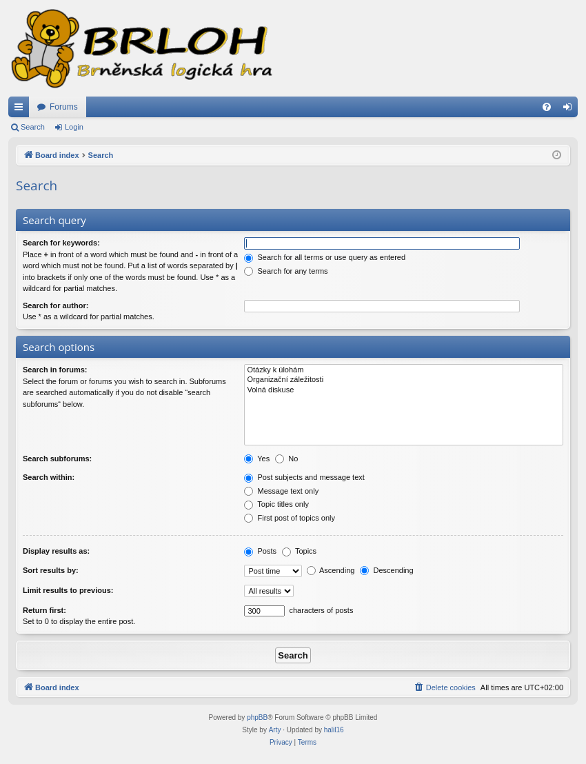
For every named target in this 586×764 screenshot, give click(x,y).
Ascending (331, 570)
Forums (64, 107)
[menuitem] (546, 107)
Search (33, 127)
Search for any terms (285, 271)
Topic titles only (276, 504)
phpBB (257, 717)
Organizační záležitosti (403, 380)
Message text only (281, 491)
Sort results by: (51, 570)
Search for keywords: (61, 243)
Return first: (44, 610)
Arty (275, 730)
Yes (257, 458)
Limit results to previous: (68, 590)
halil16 (334, 730)
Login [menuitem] (570, 109)
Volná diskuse (403, 390)
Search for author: (55, 305)
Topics (299, 551)
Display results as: (56, 551)
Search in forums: (55, 369)
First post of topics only (289, 518)
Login (74, 127)
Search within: (48, 477)
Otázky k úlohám (403, 370)
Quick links (21, 109)
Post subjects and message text (304, 477)
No (286, 458)
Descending (386, 570)
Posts (260, 551)
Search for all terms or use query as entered (324, 257)
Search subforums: (57, 458)
